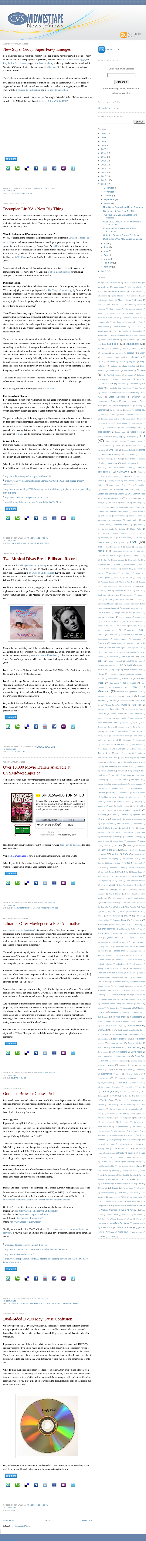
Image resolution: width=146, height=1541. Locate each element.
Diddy (107, 525)
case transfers (104, 432)
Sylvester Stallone (132, 1074)
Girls (99, 630)
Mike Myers (128, 832)
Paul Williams (139, 898)
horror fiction (113, 679)
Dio (99, 529)
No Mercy (116, 876)
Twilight (115, 1188)
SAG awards (140, 995)
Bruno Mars (111, 406)
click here (49, 388)
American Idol (103, 322)
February (108, 262)
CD (12, 193)
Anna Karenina (120, 327)
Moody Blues (118, 841)
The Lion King (122, 1122)
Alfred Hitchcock (115, 309)
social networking (130, 1030)
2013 (104, 176)
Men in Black (123, 824)
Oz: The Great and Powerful (130, 885)
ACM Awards (136, 291)
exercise (101, 573)
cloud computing (109, 463)
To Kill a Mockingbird (106, 1166)
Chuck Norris (105, 459)
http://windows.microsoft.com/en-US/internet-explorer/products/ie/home (36, 1199)
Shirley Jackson (120, 1021)
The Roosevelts (114, 1135)
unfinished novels (107, 1193)
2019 (104, 153)
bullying (139, 406)
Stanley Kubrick (134, 1043)
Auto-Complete (114, 349)
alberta (111, 300)
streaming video (123, 1056)
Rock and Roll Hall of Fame (110, 973)
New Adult (138, 863)
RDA (118, 947)
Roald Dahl (117, 968)
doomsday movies (108, 538)
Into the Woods (126, 701)
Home (47, 1520)
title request (128, 1162)
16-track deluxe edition (57, 90)
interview (112, 701)
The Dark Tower (107, 1100)
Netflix (127, 863)
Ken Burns (129, 766)
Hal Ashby (127, 648)
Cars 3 (139, 428)
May (106, 251)
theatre (142, 1153)
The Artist (141, 1087)
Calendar (102, 410)
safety (129, 995)
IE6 (40, 1303)
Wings (129, 1219)
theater (121, 1153)
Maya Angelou (107, 824)
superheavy (27, 193)
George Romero (125, 617)
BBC (102, 357)
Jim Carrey (109, 731)
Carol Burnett (136, 423)
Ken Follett (141, 766)
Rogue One (122, 977)
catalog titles (103, 437)
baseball (130, 353)
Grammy (102, 643)
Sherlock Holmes (104, 1021)
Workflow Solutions (119, 1223)
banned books (117, 353)
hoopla (101, 679)
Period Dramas (113, 903)
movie (107, 846)
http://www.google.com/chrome (33, 1214)
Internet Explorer (62, 1303)
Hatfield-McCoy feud (134, 661)
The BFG (123, 1092)
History (101, 674)
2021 (104, 145)
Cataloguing (116, 437)
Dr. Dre (139, 538)
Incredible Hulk (122, 692)
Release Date (119, 951)
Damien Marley (46, 63)
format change (139, 599)
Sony (106, 1034)
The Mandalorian (121, 1127)
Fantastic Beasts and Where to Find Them (118, 582)
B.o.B (143, 349)
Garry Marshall (136, 608)
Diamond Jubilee (130, 520)
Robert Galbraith (134, 968)
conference (127, 476)
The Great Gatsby (116, 1109)
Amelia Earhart (135, 313)
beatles (123, 357)
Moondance (131, 841)
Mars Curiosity (126, 815)
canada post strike (108, 415)
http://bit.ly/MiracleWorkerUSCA (52, 101)
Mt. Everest (140, 846)
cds (106, 441)
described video (135, 516)
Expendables (126, 573)
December (109, 187)
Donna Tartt (140, 533)
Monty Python (103, 841)
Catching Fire (131, 437)
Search (103, 1012)
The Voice (135, 1144)
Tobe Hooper (123, 1166)
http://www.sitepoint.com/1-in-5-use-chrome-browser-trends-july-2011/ (37, 1249)
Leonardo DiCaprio (118, 788)
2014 (104, 172)
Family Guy (140, 578)
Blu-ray (141, 370)
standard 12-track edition (29, 90)
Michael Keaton (114, 832)
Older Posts (87, 1520)
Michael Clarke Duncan (107, 828)
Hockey (111, 674)
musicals (115, 854)
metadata (138, 824)
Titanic (117, 1162)
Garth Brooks (104, 613)
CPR (140, 481)
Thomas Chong (117, 1157)
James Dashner (116, 714)
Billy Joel (132, 362)
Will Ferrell (138, 1215)
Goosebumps (103, 639)
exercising (113, 573)
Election (104, 560)
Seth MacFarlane (118, 1017)
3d (12, 1078)
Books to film (139, 379)
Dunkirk (123, 543)
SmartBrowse (134, 1025)
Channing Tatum (136, 441)
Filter (109, 591)
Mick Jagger (79, 59)
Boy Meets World (124, 388)
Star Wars (116, 1047)
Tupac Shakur (120, 1184)
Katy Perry (105, 766)
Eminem (117, 564)
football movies (123, 599)
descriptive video (104, 520)
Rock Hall (131, 973)
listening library (118, 797)
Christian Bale (127, 450)
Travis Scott (140, 1179)
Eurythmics (8, 63)
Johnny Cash (136, 749)
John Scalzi (103, 749)
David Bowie (112, 511)
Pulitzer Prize (136, 929)
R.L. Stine (129, 938)
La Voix (115, 775)
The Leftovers (139, 1118)
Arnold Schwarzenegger (135, 335)
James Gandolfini (135, 714)
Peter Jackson (127, 903)
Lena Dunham (136, 784)
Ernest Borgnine (110, 569)
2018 (104, 157)
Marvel (104, 819)
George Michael (135, 613)
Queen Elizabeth (129, 933)
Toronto (133, 1175)
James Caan (130, 709)
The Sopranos (114, 1140)
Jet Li (135, 727)
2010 (104, 271)
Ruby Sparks (115, 990)
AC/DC (100, 291)
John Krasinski (122, 745)
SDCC (135, 1008)
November (109, 191)
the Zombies (110, 1153)
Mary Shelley (117, 819)
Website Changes (49, 908)
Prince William (103, 920)
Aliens (100, 313)
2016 (104, 164)
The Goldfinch (126, 1105)
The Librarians (106, 1122)
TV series (102, 1188)
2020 (104, 149)
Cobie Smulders (129, 463)
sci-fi (139, 1004)
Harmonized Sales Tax (107, 652)
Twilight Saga (128, 1188)
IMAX (134, 687)
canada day (140, 410)
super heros (127, 1070)
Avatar (125, 349)
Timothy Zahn (105, 1162)
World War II (106, 1228)
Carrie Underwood (126, 428)
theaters (131, 1153)
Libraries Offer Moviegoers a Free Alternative (41, 923)
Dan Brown (112, 503)
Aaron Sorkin (119, 287)
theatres (104, 1157)
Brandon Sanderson (122, 393)
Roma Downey (104, 982)
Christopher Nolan (109, 454)
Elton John (132, 560)
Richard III (119, 960)
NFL (119, 872)
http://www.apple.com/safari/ (29, 1218)
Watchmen (129, 1206)
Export (137, 573)
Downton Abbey (125, 538)
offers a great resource (60, 272)
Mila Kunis (141, 832)
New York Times (107, 872)
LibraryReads (124, 793)
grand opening (117, 643)
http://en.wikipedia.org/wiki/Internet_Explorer (26, 1245)
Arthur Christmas (129, 340)
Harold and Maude (128, 652)
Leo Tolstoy (102, 788)
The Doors (122, 1100)
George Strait (139, 617)
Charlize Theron (135, 446)
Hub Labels (114, 683)
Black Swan (114, 371)
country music (114, 481)
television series (104, 1087)
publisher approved (106, 929)
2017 (104, 160)
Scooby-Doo (114, 1008)
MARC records (123, 806)
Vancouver (113, 1197)
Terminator (117, 1087)
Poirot (122, 911)
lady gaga (127, 775)
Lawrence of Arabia (119, 784)
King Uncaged (134, 771)
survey (118, 1074)
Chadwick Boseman (118, 441)
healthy (139, 665)
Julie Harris (112, 758)
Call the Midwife (115, 410)
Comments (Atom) (22, 1526)
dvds (100, 547)
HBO (121, 665)
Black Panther (128, 366)
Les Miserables (136, 788)
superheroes (106, 1074)
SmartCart (102, 1030)
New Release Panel (137, 868)
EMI (108, 564)
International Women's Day (109, 696)
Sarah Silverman (113, 999)
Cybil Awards (131, 498)
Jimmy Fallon (103, 736)
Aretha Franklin (117, 335)
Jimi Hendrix (137, 731)
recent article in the (20, 930)
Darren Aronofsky (119, 507)
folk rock (108, 599)
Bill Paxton (111, 362)
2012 (104, 180)
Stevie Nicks (136, 1052)
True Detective (106, 1184)
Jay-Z (135, 723)
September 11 (115, 1012)
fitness (116, 595)
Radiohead (113, 942)
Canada (128, 410)
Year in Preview (124, 1227)
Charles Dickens (104, 446)
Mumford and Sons (108, 850)
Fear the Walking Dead (130, 586)
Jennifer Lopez (123, 727)
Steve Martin (103, 1052)
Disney (121, 529)
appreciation (102, 335)
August (107, 203)
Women (139, 1219)
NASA (125, 854)
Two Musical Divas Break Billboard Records (40, 558)
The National (137, 1127)
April (106, 255)
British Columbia (117, 397)
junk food (125, 758)
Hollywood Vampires (134, 674)
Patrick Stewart (115, 894)
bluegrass (129, 375)
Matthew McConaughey (135, 819)
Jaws (115, 722)
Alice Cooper (130, 309)
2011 (104, 184)
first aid (139, 591)
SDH (143, 1008)
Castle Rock (136, 432)
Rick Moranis (137, 964)
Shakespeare (136, 1017)
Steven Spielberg (119, 1052)
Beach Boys (112, 357)
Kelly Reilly (117, 766)
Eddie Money (126, 551)
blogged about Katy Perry (33, 565)
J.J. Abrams (106, 705)
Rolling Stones (136, 977)
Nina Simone (103, 876)
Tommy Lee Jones (130, 1171)
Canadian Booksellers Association (131, 415)
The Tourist (111, 1144)
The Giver (112, 1105)
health (129, 665)
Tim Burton (140, 1157)
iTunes (142, 701)
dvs (107, 547)
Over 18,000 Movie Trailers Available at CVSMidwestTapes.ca (37, 770)
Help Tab (114, 670)
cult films (141, 485)
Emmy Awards (129, 564)
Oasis (120, 881)
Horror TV (127, 678)
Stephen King (134, 1047)
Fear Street (112, 586)
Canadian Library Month (132, 419)
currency (105, 490)
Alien (140, 309)
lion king (104, 797)
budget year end (126, 406)
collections (123, 471)
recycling (104, 951)
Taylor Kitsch (106, 1083)
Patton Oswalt (131, 894)
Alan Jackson (132, 296)
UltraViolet (141, 1188)
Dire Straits (109, 529)
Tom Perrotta (103, 1171)
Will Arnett (126, 1215)
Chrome (25, 1303)
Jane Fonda (121, 718)
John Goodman (107, 745)
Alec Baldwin (112, 305)
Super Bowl (113, 1069)
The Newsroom (104, 1131)
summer (104, 1061)
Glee (121, 630)
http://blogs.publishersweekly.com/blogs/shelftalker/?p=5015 (33, 502)
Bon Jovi (112, 379)
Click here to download (71, 845)
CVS (18, 856)
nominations (136, 876)
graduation (137, 639)
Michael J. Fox (128, 828)
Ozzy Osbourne (104, 890)
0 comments (10, 191)
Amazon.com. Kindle (115, 313)
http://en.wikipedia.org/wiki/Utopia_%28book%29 (28, 476)
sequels (127, 1012)
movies (36, 908)
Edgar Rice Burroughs (113, 556)
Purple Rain (103, 933)
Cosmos (101, 481)
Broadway (136, 397)
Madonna (101, 806)
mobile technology (134, 837)
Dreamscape (103, 542)
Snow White (115, 1030)
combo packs (113, 476)
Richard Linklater (135, 960)
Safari (76, 1303)
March (107, 259)
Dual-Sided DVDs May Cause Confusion (37, 1319)
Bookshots (134, 384)
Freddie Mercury (123, 604)
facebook (117, 578)
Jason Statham (104, 723)
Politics (100, 916)
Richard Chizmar (104, 960)
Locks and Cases (135, 797)
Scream (126, 1008)
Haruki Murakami (115, 661)
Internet (47, 1303)
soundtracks (105, 1039)
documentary (103, 533)
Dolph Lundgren (126, 533)
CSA (125, 485)
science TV (102, 1008)
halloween (138, 648)
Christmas (140, 450)
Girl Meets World (135, 626)
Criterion (101, 485)
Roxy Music (102, 990)
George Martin (119, 613)
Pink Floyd (141, 907)
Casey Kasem (120, 432)
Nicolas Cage (136, 872)
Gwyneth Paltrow (113, 648)
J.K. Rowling (121, 705)
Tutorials (132, 1184)
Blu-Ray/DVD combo (112, 375)
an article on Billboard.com (41, 573)
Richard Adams (136, 955)
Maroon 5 (114, 815)
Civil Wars (118, 459)
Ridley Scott (103, 968)
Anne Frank (136, 327)
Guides (130, 643)
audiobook (16, 543)
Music (17, 193)
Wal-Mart (118, 1206)
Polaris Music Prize (134, 911)
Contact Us (108, 49)
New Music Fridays (117, 868)
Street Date (140, 1056)
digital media (137, 525)
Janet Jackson (136, 718)
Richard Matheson (105, 964)
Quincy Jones (113, 938)
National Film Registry (109, 859)
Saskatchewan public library (134, 999)
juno (134, 758)
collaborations (126, 468)
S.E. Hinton (111, 995)
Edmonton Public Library (135, 556)
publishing (123, 929)
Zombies (101, 1236)
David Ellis (124, 511)
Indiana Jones (136, 692)
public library (137, 925)
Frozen (136, 604)
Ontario (142, 881)
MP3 (130, 846)
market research (132, 810)
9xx (131, 283)
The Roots (128, 1135)
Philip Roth (129, 907)
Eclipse (115, 551)
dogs (115, 533)
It (135, 701)
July (106, 243)
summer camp (136, 1061)
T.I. (112, 1078)
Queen (116, 933)
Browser (15, 1303)
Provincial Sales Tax (120, 925)
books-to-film (107, 383)
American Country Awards (108, 318)
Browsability (102, 401)
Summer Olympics (126, 1065)
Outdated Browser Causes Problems (33, 1093)
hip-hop (124, 670)
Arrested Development (110, 340)
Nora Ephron (103, 881)
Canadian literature (105, 423)
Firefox (34, 1303)
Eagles (128, 547)
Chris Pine (113, 450)
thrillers (130, 1157)
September (109, 199)
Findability (119, 591)
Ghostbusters (137, 621)
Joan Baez (137, 736)
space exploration (121, 1039)
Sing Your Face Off (137, 1021)
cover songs (129, 481)
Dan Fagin (125, 503)
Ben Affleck (137, 357)
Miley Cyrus (105, 837)
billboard (16, 752)
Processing (136, 920)
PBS (102, 903)
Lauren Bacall (103, 784)
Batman (141, 353)
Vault (123, 1197)
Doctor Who (135, 529)
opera (103, 885)
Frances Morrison (107, 604)
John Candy (126, 740)
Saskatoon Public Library (111, 1004)
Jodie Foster (103, 740)
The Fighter (134, 1100)
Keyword (121, 771)
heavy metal (102, 670)
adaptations (102, 296)
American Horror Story (132, 318)
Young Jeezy (137, 1232)
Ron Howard (119, 986)
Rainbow (124, 942)
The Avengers (107, 1091)
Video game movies (114, 1201)
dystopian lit (29, 543)
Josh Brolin (129, 753)
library (112, 793)
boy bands (111, 388)
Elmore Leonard (117, 560)
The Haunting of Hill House (116, 1113)
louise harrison (123, 802)
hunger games (129, 683)
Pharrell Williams (115, 907)
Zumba (112, 1236)
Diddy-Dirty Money (121, 525)
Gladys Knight (110, 630)
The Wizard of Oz (121, 1149)
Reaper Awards (129, 947)
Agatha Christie (117, 296)
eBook (101, 550)
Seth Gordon (103, 1017)
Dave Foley (133, 507)
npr (112, 881)
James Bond (115, 709)
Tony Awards (110, 1175)
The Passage (119, 1131)
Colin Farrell (113, 468)
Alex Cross (128, 305)
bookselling (122, 384)
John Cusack (140, 740)
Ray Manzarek (106, 947)
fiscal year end (104, 595)
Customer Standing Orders (127, 489)
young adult (43, 543)
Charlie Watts (120, 446)
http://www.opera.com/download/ (25, 1221)
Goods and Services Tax (131, 635)
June (106, 247)
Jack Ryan (136, 705)
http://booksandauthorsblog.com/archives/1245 (26, 497)
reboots (142, 947)
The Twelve (123, 1144)
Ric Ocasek (120, 955)
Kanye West (140, 762)
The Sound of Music (131, 1140)
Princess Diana (120, 920)
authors (101, 349)
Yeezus (111, 1232)
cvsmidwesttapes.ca (21, 908)
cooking (139, 476)
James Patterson (105, 718)
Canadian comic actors (110, 419)
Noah (125, 876)
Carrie (100, 428)
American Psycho (120, 322)
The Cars (113, 1096)
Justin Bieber (112, 762)
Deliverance (120, 516)
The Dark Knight (138, 1096)
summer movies (106, 1065)
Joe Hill (114, 740)
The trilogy (60, 290)
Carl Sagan (122, 423)
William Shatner (116, 1219)
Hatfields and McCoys (106, 665)
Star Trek (102, 1048)
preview (127, 915)
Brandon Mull (105, 393)
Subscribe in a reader (108, 108)
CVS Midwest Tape (136, 494)
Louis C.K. (110, 802)
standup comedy (115, 1043)
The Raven (133, 1131)
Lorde (100, 802)
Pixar (102, 911)
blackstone (128, 371)
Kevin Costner (107, 771)
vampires (122, 1193)
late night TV (136, 780)
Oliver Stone (131, 881)
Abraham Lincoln (135, 287)
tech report (136, 1083)
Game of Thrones (119, 608)
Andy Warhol (103, 327)
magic (111, 806)
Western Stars (112, 1215)
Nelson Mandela (113, 863)
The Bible (134, 1092)
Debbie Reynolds (138, 511)
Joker (117, 753)
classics (142, 459)
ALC (100, 305)
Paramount (128, 890)
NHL (126, 872)
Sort (143, 1034)
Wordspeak (102, 1223)
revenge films (135, 951)
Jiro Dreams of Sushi (121, 736)
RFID (110, 955)
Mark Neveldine (139, 806)
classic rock (130, 459)
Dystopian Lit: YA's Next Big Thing (33, 209)
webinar (141, 1205)
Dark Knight (137, 503)
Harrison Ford (128, 657)
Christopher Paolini (128, 454)
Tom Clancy (136, 1166)
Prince (139, 916)
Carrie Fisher (111, 428)
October (108, 195)
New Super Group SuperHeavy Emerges (37, 49)
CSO (132, 485)
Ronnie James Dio (134, 986)
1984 (54, 246)
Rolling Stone (65, 59)
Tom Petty (115, 1171)
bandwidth (105, 353)
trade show (126, 1179)
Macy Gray (138, 802)
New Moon (102, 868)
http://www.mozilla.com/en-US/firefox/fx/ (38, 1211)
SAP (102, 999)
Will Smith (102, 1219)
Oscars (112, 885)
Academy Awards (116, 291)
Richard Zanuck (122, 964)
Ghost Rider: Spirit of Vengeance (114, 621)
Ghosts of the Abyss (106, 626)
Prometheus (103, 924)
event (139, 569)
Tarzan (142, 1078)
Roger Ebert (110, 977)
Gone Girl (113, 635)
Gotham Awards (120, 639)
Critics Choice (114, 485)
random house (138, 942)
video (100, 1201)
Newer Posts (8, 1520)
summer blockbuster (120, 1061)
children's (101, 450)
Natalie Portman (138, 854)
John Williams (118, 749)
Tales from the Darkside (127, 1078)
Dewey (117, 520)
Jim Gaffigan (123, 731)
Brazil (135, 393)
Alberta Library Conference (130, 300)
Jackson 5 (102, 709)
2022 (104, 141)
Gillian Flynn (121, 626)
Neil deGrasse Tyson (130, 859)
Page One (117, 890)
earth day (138, 547)
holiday (120, 674)
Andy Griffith (137, 322)
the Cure (124, 1096)
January (108, 266)
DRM (115, 543)
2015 (104, 168)
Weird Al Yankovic (129, 1210)
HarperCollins (112, 657)
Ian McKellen (114, 687)
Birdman (114, 366)
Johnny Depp (104, 753)
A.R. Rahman (49, 67)
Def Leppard (106, 516)
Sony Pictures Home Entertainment (125, 1034)
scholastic (129, 1004)
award (134, 349)
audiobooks (132, 343)
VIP (108, 1206)
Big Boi (101, 362)
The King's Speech (123, 1118)
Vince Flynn (131, 1201)
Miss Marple (118, 837)
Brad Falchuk (140, 388)
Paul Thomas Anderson (120, 898)
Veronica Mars (136, 1197)
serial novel (138, 1012)
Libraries (101, 793)
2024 (104, 133)
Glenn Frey (131, 630)
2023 (104, 137)
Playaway (112, 911)
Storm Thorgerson (105, 1056)
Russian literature (131, 990)
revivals (101, 955)
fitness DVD (128, 595)
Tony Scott (122, 1175)
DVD (16, 1078)
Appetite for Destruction (132, 331)
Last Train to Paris (117, 780)
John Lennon (137, 745)
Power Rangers (113, 916)
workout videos (139, 1223)
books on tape (124, 379)
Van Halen (134, 1193)
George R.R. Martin (106, 617)
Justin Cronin (126, 762)
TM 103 (139, 1162)
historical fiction (136, 670)
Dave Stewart (21, 63)
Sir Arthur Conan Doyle (111, 1026)
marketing (102, 815)
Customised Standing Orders (111, 494)
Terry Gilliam (129, 1087)
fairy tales (128, 578)
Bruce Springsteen (129, 401)
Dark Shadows (103, 507)
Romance (117, 982)
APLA (115, 331)
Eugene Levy (127, 569)
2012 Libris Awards (112, 283)
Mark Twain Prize (109, 810)
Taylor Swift (122, 1083)
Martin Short (140, 815)
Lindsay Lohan (139, 793)
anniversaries (103, 331)
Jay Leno (125, 723)
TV (140, 1183)
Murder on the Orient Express (133, 850)
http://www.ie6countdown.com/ (19, 1254)
